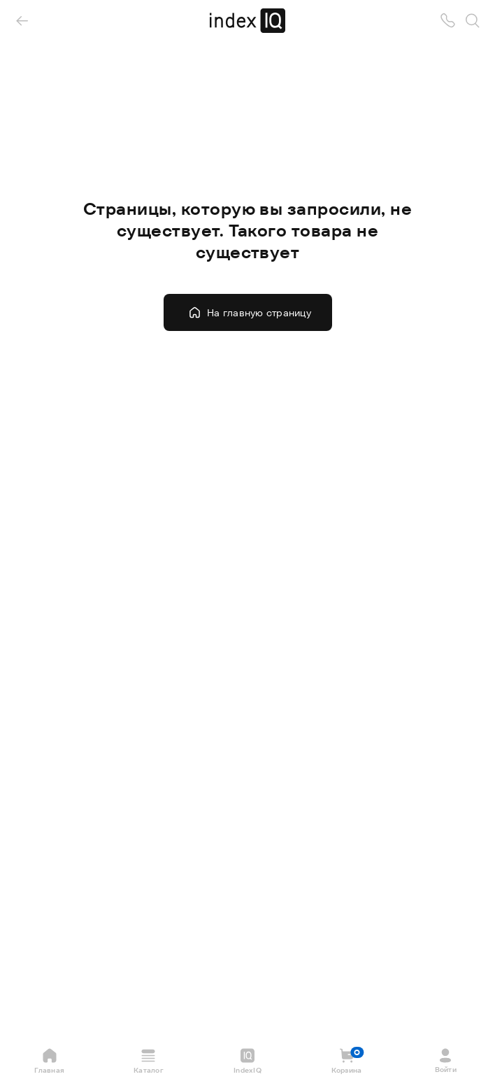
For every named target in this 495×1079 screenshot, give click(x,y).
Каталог (149, 1061)
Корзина (347, 1061)
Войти (446, 1060)
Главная (49, 1061)
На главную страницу (249, 312)
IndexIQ (247, 1061)
